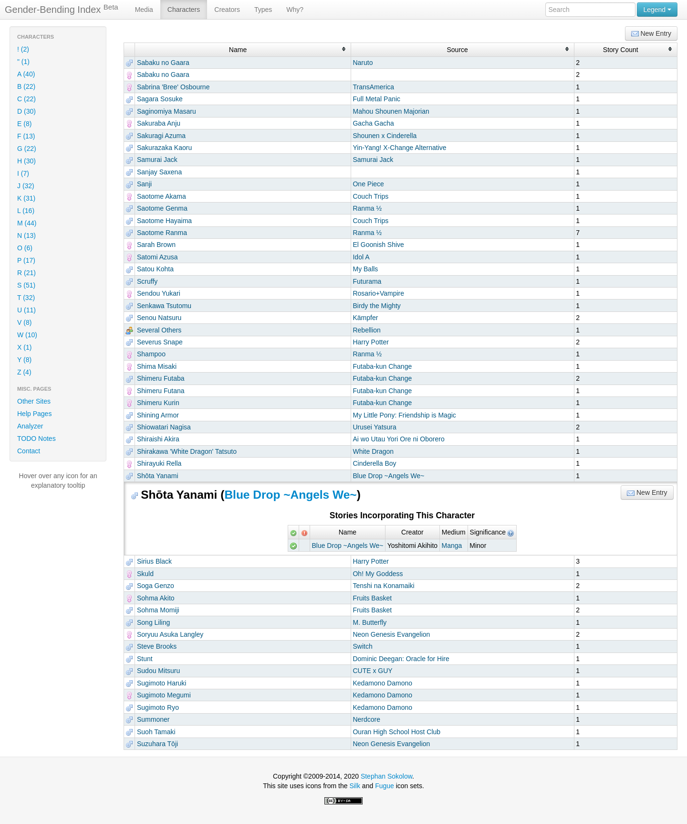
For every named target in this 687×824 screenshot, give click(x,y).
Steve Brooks (157, 646)
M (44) (26, 223)
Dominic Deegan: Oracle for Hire (401, 659)
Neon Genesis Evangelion (391, 634)
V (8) (24, 322)
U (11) (26, 310)
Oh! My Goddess (378, 574)
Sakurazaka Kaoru (164, 147)
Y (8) (24, 360)
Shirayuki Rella (159, 463)
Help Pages (34, 413)
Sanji (144, 184)
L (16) (25, 210)
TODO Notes (36, 438)
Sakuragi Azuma (161, 135)
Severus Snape (160, 342)
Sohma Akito (156, 598)
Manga (451, 545)
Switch (362, 646)
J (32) (25, 186)
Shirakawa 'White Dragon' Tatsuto (187, 451)
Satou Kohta (155, 269)
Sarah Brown (156, 244)
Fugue (384, 786)
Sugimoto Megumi (164, 695)
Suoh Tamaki (156, 732)
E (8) (24, 124)
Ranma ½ (367, 208)
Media (144, 9)
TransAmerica (373, 87)
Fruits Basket (372, 598)
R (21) (26, 273)
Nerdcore (366, 719)
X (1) (24, 347)
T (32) (26, 297)
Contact (28, 451)
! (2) (23, 49)
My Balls (365, 269)
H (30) (26, 161)
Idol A (361, 257)
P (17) (26, 260)
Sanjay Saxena (159, 172)
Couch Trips (370, 196)
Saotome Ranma (162, 232)
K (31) (26, 198)
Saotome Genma (162, 208)
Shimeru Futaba (161, 378)
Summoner (153, 719)
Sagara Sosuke (160, 99)
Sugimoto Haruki (162, 683)
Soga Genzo (155, 585)
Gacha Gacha (373, 123)
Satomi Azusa (157, 257)
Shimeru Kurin (158, 403)
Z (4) (24, 372)
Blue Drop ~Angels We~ (388, 476)
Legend (657, 9)
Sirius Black (154, 561)
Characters (183, 9)
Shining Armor (158, 415)
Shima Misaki (157, 366)
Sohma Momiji (158, 610)
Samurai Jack (157, 159)
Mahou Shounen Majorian (391, 111)
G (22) (26, 148)
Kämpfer (365, 317)
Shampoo (151, 354)
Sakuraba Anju (158, 123)
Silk (354, 786)
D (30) (26, 111)
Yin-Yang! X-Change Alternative (399, 147)
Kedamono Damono (382, 683)
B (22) (26, 86)
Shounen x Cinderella (384, 135)
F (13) (26, 136)
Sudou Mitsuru (158, 670)
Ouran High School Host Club (396, 732)
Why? (294, 9)
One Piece (368, 184)
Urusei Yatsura (374, 427)
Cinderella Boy (374, 463)
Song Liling (153, 622)
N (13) (26, 235)
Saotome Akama (161, 196)
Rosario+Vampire (378, 293)
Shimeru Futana (161, 391)
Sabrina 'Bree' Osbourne (173, 87)
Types (263, 9)
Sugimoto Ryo (158, 707)
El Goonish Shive (378, 244)
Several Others (159, 330)
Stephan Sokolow (386, 776)
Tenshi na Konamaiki (383, 585)
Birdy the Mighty (376, 306)
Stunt (145, 659)
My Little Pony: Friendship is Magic (404, 415)
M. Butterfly (369, 622)
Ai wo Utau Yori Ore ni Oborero (398, 439)
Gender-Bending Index (61, 9)
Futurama (367, 281)
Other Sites (34, 401)
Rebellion (366, 330)
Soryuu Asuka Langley (170, 634)
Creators (227, 9)
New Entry (651, 34)
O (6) (24, 248)
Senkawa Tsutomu (164, 306)
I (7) (23, 173)
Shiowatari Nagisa (164, 427)
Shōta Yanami (157, 476)
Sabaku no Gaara (163, 62)
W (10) (27, 335)
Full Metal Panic (376, 99)
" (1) (23, 61)
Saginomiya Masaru (166, 111)
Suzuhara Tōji (157, 744)
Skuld (145, 574)
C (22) (26, 99)
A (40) (26, 74)
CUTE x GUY (372, 670)
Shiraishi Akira (158, 439)
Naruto (363, 62)
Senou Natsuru (159, 317)
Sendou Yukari (158, 293)
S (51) (26, 285)
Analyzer (30, 426)
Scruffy (147, 281)
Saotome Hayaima (164, 221)
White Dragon (373, 451)
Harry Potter (370, 342)
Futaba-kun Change (382, 366)
